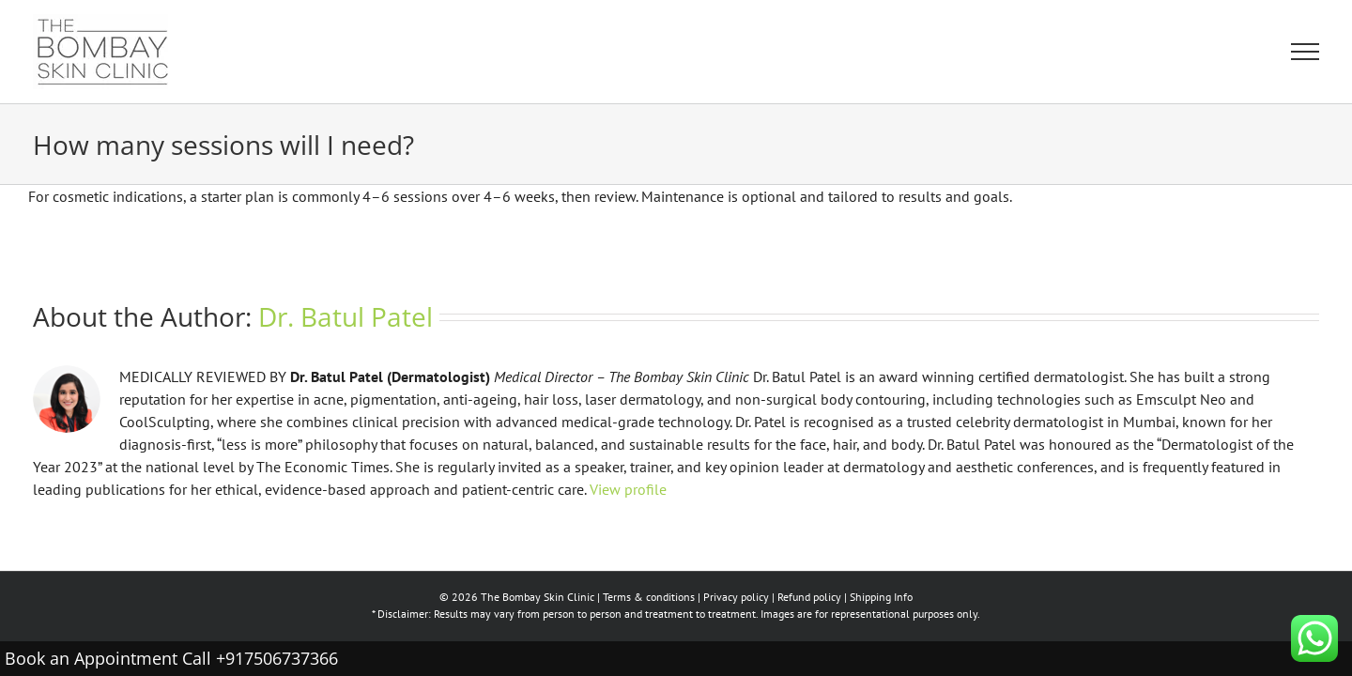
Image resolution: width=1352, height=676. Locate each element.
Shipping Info (881, 597)
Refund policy (809, 597)
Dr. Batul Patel (345, 316)
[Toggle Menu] (1305, 51)
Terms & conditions (649, 597)
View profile (628, 489)
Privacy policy (736, 597)
